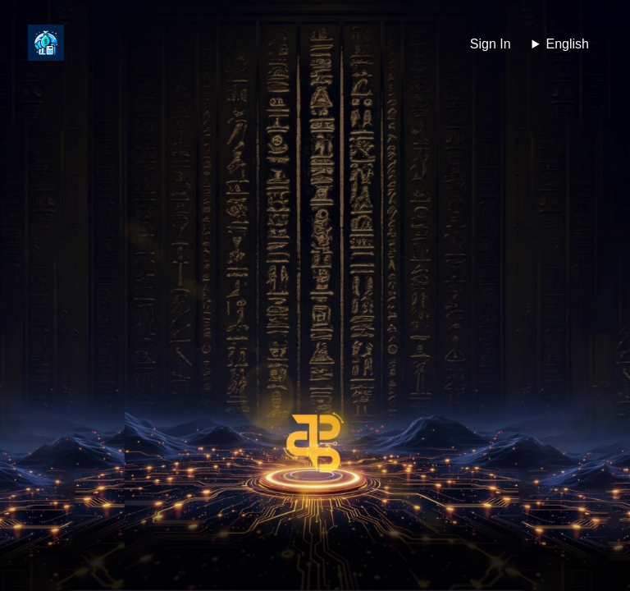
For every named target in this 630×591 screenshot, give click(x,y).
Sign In (490, 44)
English (567, 44)
